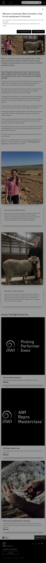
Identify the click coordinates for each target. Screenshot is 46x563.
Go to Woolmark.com (24, 32)
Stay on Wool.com (38, 32)
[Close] (43, 9)
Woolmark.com (36, 24)
